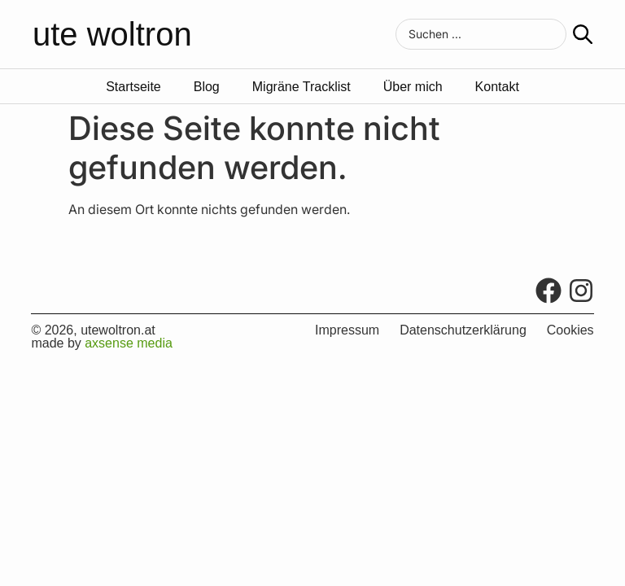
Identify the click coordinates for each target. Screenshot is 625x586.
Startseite (133, 87)
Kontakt (497, 87)
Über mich (413, 87)
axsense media (129, 343)
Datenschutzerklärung (463, 330)
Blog (207, 87)
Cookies (570, 330)
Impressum (347, 330)
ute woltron (112, 34)
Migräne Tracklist (301, 87)
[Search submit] (582, 34)
